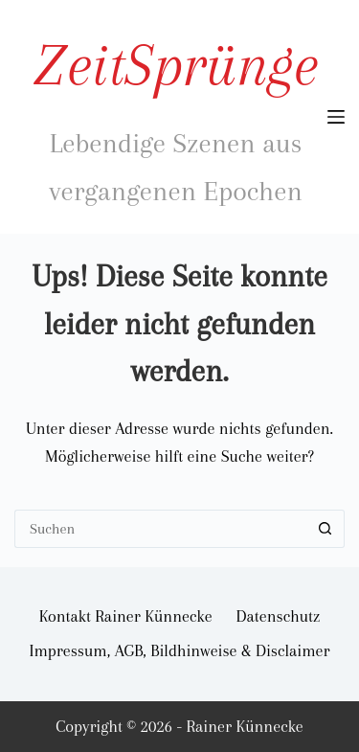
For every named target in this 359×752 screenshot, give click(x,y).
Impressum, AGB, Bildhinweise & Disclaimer (179, 650)
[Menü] (336, 116)
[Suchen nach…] (160, 529)
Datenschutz (278, 616)
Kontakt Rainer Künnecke (126, 616)
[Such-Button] (325, 529)
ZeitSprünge (176, 65)
